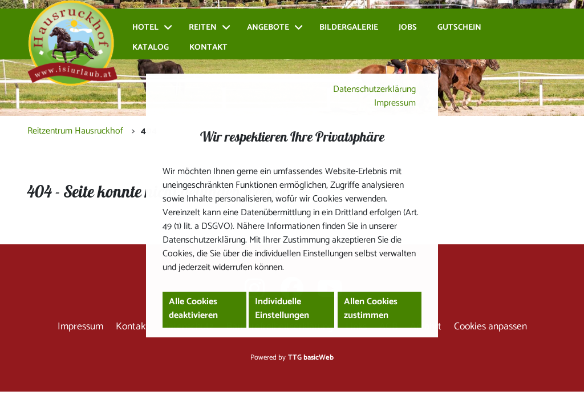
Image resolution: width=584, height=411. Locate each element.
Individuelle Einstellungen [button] (282, 308)
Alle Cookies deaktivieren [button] (193, 308)
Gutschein (459, 27)
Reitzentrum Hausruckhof (75, 131)
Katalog (150, 47)
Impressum (395, 103)
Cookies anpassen (490, 327)
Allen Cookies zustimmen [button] (371, 308)
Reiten (203, 27)
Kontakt (208, 47)
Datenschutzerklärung (374, 89)
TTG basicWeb (311, 358)
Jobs (408, 27)
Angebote (268, 27)
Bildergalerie (348, 27)
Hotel (145, 27)
